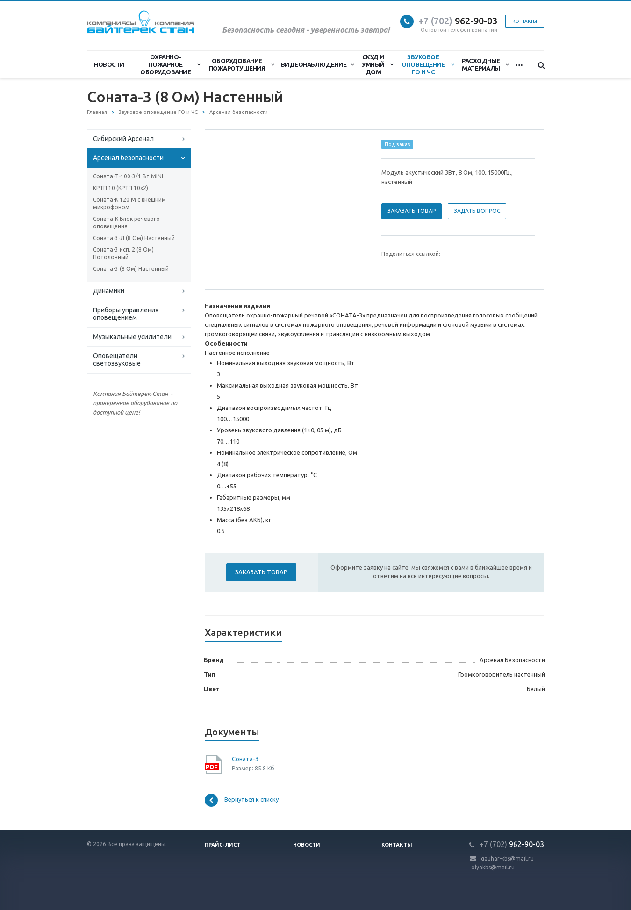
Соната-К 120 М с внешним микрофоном (129, 203)
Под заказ (397, 144)
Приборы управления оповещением (125, 313)
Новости (109, 64)
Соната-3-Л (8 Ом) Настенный (134, 238)
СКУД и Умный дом (377, 64)
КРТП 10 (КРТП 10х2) (120, 188)
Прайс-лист (222, 844)
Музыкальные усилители (132, 336)
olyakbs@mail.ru (493, 867)
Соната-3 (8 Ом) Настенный (131, 269)
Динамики (108, 291)
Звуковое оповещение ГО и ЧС (427, 64)
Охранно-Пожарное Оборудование (170, 64)
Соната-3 (245, 758)
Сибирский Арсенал (123, 138)
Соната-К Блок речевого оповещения (126, 222)
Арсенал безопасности (128, 158)
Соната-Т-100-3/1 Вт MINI (128, 176)
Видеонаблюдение (317, 64)
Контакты (524, 21)
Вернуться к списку (242, 800)
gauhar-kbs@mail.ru (507, 858)
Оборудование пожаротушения (241, 64)
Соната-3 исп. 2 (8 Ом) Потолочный (123, 253)
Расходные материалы (485, 64)
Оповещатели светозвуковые (117, 359)
